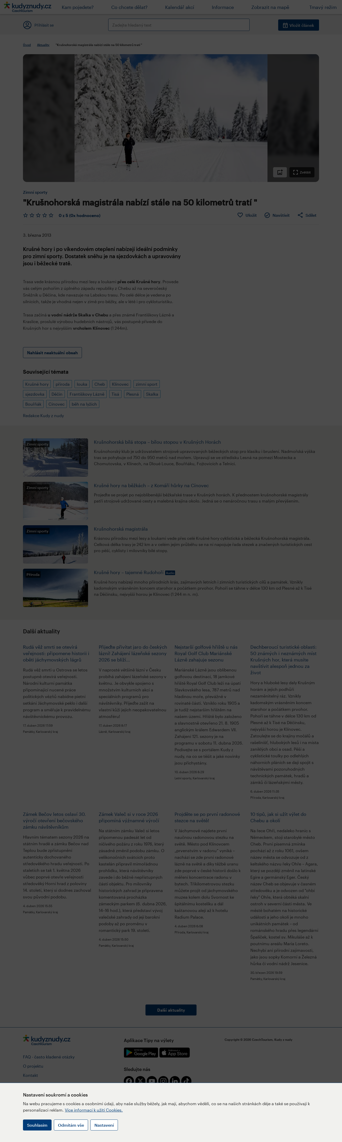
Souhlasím (37, 1125)
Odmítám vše (71, 1125)
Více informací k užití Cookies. (94, 1109)
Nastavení (104, 1125)
